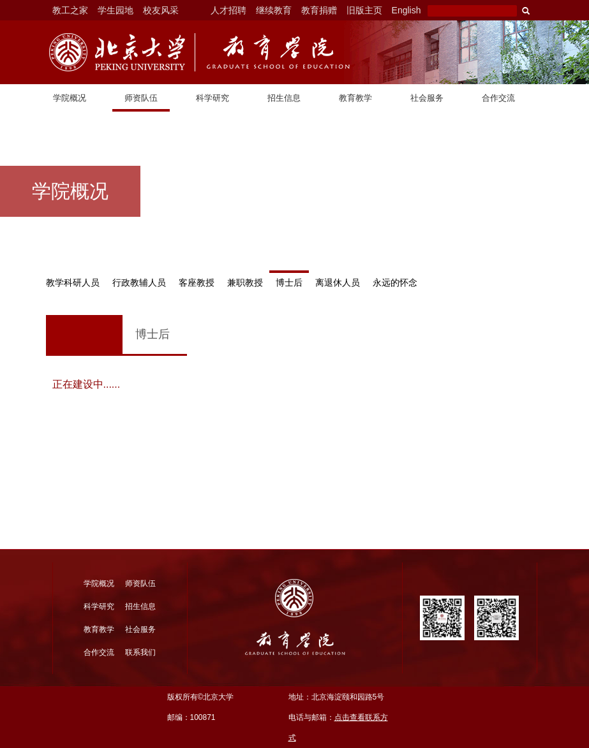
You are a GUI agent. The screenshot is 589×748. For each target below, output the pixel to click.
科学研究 (212, 98)
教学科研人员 (73, 283)
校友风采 (161, 10)
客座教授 (196, 283)
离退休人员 (337, 283)
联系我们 (140, 652)
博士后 (289, 283)
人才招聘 (228, 10)
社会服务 (427, 98)
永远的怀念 (395, 283)
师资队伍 (141, 98)
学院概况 (69, 98)
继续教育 (274, 10)
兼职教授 (245, 283)
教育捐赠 (319, 10)
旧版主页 (364, 10)
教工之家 (70, 10)
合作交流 (498, 98)
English (406, 10)
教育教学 (355, 98)
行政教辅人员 (139, 283)
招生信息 (284, 98)
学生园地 (115, 10)
